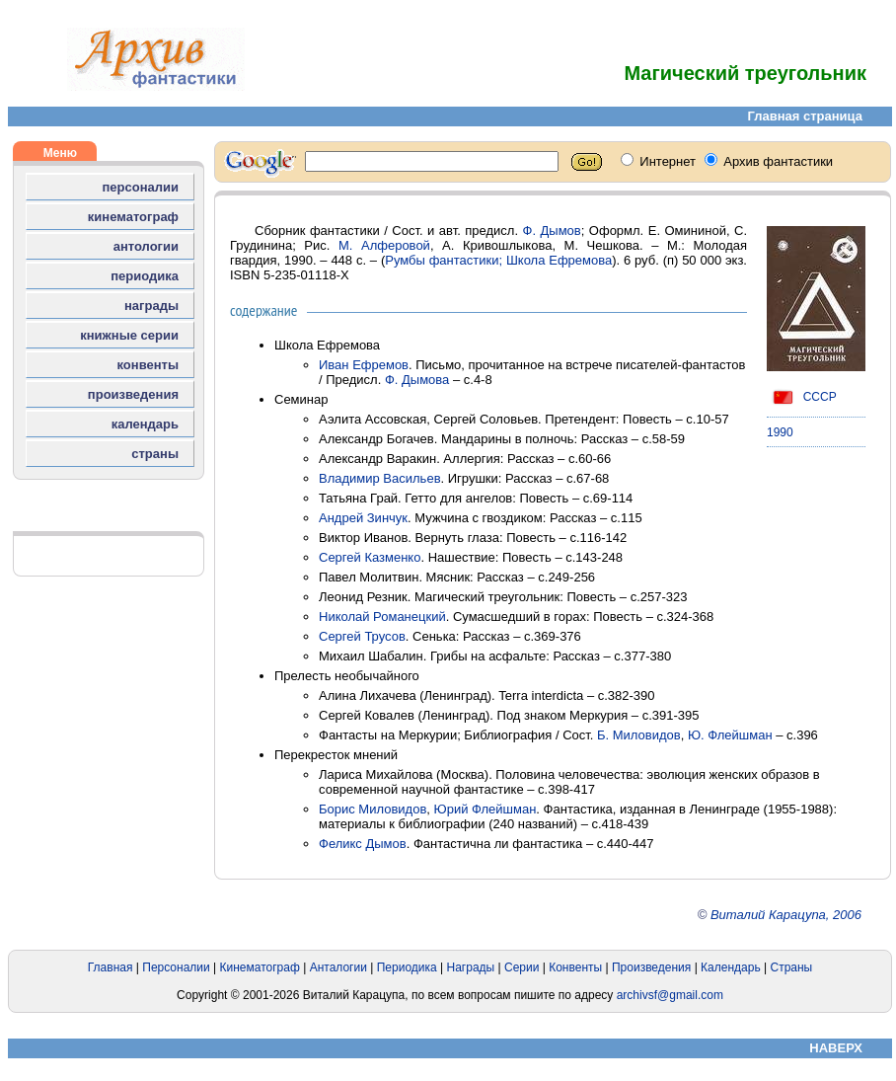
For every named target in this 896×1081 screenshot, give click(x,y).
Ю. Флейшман (730, 735)
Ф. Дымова (417, 379)
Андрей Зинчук (363, 517)
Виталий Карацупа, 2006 (785, 914)
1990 (780, 432)
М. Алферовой (384, 245)
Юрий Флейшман (485, 809)
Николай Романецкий (382, 616)
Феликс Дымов (363, 843)
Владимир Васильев (380, 478)
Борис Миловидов (372, 809)
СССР (802, 397)
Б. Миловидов (639, 735)
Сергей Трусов (362, 636)
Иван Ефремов (364, 364)
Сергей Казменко (369, 557)
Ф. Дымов (552, 230)
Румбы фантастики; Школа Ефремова (498, 260)
